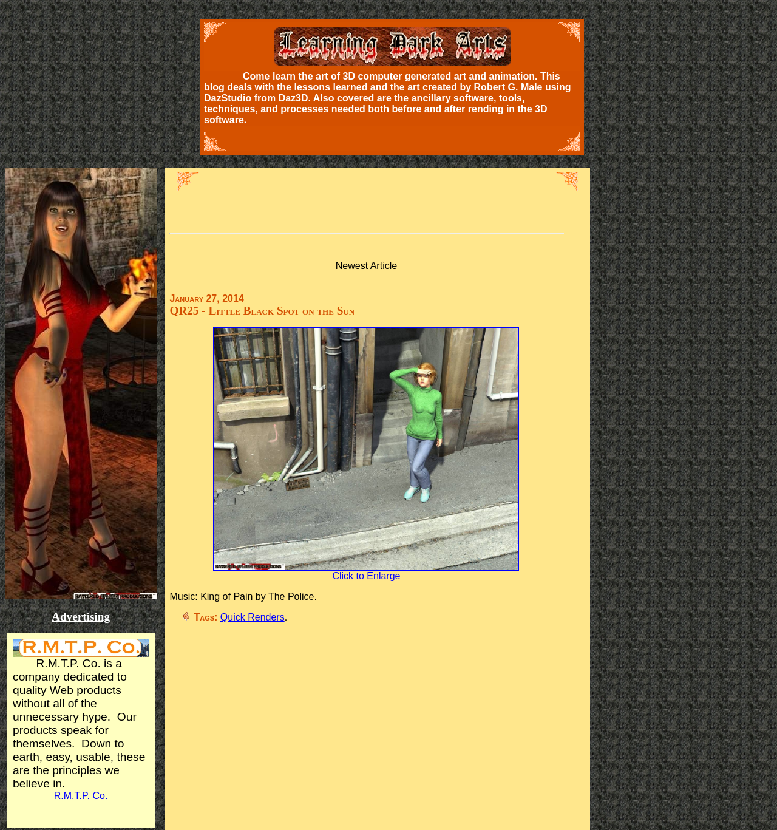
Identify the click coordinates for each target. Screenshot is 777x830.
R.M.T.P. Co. (81, 796)
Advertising (81, 616)
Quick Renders (252, 617)
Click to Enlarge (366, 571)
